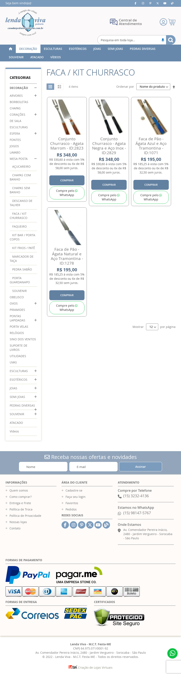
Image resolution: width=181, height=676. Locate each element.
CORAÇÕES (17, 115)
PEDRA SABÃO (22, 269)
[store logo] (25, 22)
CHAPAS (15, 108)
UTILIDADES (18, 356)
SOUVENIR (19, 291)
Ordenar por (125, 87)
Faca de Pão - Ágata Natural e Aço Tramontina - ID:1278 (67, 256)
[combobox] (136, 40)
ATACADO (16, 423)
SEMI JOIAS (17, 397)
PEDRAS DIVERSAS (22, 405)
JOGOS (14, 146)
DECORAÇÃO (19, 88)
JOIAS (13, 388)
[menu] (90, 53)
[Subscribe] (140, 466)
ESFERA (15, 133)
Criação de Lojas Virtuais (91, 667)
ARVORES (16, 96)
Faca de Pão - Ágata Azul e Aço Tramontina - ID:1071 (150, 145)
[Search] (171, 40)
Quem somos (18, 490)
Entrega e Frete (20, 503)
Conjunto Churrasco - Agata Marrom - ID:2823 (67, 143)
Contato (14, 528)
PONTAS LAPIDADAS (17, 318)
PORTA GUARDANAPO (20, 280)
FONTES (15, 140)
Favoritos (72, 503)
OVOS (14, 303)
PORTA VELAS (19, 327)
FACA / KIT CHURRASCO (18, 216)
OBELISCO (17, 297)
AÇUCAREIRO (21, 166)
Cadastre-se (74, 490)
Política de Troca (20, 509)
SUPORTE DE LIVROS (18, 347)
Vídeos (14, 431)
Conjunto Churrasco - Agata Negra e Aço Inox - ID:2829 (109, 145)
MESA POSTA (19, 159)
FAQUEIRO (19, 226)
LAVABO (15, 152)
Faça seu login (76, 497)
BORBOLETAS (19, 102)
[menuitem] (28, 49)
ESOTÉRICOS (18, 380)
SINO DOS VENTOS (23, 339)
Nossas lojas (18, 522)
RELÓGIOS (17, 333)
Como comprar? (20, 497)
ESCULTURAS (19, 127)
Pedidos (71, 509)
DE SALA (15, 121)
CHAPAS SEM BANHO (20, 190)
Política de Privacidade (25, 516)
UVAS (13, 362)
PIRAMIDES (17, 310)
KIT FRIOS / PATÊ (23, 248)
